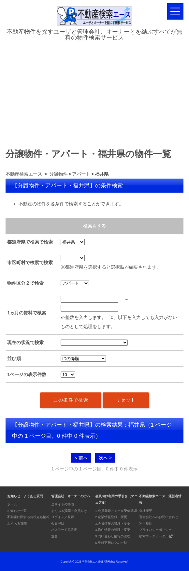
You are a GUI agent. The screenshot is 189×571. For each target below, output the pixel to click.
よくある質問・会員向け (69, 511)
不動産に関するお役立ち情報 (28, 517)
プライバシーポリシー (155, 529)
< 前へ (81, 457)
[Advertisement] (94, 92)
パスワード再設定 (64, 529)
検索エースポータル (156, 536)
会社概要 (145, 511)
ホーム (12, 504)
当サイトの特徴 (62, 504)
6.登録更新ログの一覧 (111, 543)
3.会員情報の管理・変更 (112, 523)
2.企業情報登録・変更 (111, 517)
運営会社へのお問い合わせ (158, 517)
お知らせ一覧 (17, 511)
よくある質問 (17, 523)
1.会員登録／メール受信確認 (116, 511)
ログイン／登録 (62, 517)
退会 (54, 536)
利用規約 (145, 523)
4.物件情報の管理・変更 (112, 529)
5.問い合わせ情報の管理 (112, 536)
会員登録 (57, 523)
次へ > (105, 457)
